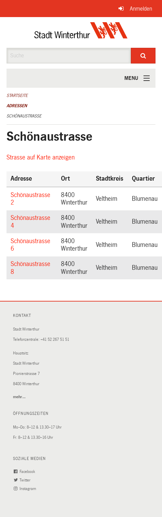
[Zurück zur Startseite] (81, 32)
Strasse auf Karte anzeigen (42, 157)
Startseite (17, 95)
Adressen (17, 105)
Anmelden (141, 9)
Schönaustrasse (24, 116)
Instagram (25, 489)
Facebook (25, 472)
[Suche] (143, 56)
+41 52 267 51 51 (54, 339)
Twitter (23, 480)
